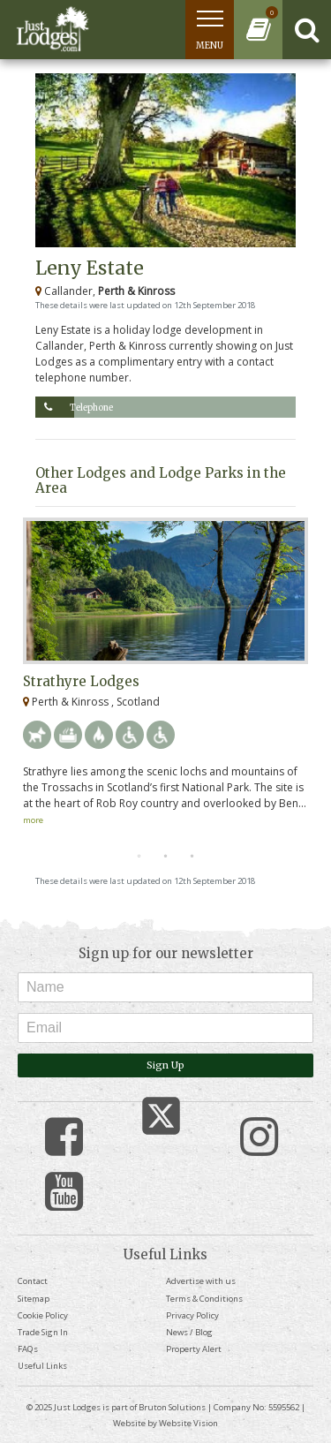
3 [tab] (192, 856)
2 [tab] (166, 856)
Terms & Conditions (204, 1298)
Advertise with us (201, 1281)
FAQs (28, 1349)
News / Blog (189, 1332)
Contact (33, 1281)
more (33, 820)
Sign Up (165, 1065)
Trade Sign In (43, 1332)
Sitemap (33, 1298)
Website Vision (188, 1423)
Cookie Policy (43, 1315)
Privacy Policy (192, 1315)
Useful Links (42, 1365)
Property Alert (194, 1349)
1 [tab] (139, 856)
